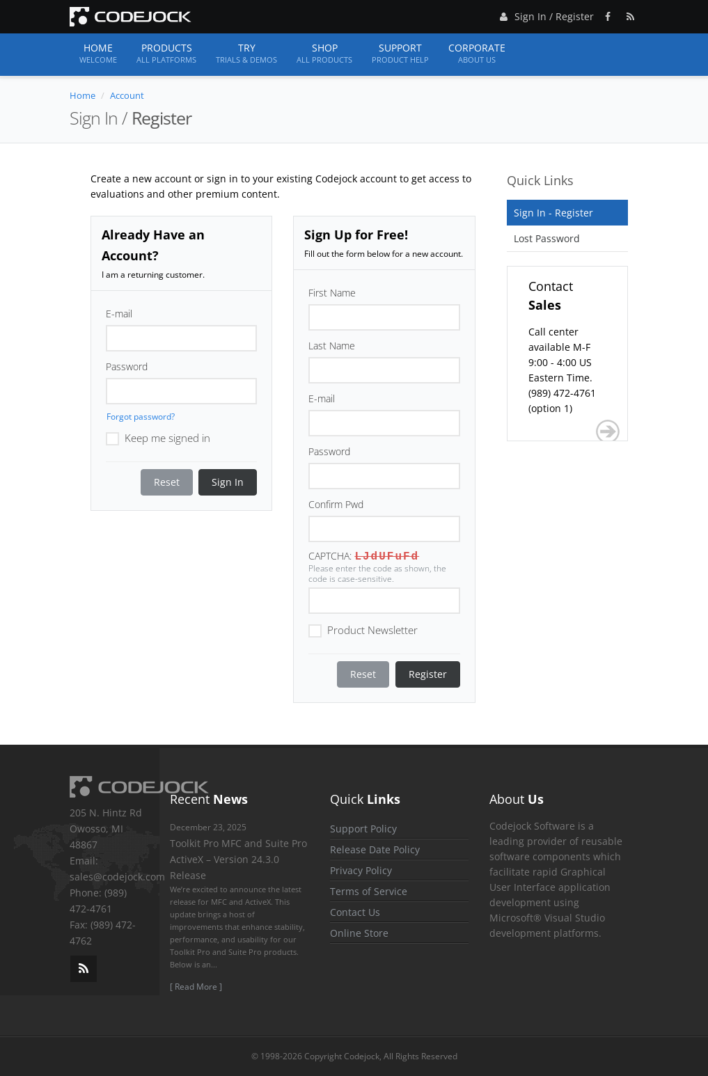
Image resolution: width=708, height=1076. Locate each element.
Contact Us (355, 912)
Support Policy (363, 828)
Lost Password (547, 238)
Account (127, 95)
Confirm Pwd (335, 504)
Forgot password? (141, 416)
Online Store (359, 933)
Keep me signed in (158, 437)
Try (246, 53)
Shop (324, 53)
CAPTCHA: (330, 555)
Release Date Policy (375, 849)
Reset (167, 482)
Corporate (476, 53)
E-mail (119, 313)
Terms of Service (368, 891)
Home (98, 53)
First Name (332, 292)
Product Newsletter (363, 629)
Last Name (331, 345)
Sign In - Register (553, 212)
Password (127, 366)
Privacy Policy (361, 870)
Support (400, 53)
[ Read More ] (196, 986)
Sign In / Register (545, 14)
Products (166, 53)
